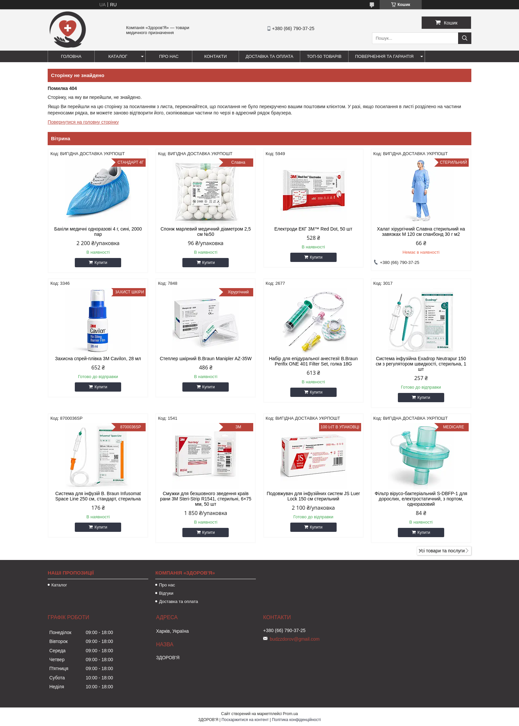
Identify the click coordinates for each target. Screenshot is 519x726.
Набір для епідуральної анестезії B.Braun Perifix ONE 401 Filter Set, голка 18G (313, 361)
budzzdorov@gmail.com (294, 639)
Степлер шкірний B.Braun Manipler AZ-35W (206, 358)
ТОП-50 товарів (324, 56)
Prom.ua (290, 713)
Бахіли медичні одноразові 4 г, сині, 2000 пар (98, 231)
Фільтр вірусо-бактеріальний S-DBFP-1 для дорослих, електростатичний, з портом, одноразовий (421, 499)
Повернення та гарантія (384, 56)
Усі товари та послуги (442, 550)
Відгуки (166, 593)
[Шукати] (464, 38)
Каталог (117, 56)
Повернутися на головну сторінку (83, 122)
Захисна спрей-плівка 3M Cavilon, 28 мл (98, 358)
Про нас (169, 56)
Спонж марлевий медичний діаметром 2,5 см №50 (206, 231)
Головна (71, 56)
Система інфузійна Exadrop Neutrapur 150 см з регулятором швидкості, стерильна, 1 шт (421, 364)
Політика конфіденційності (296, 719)
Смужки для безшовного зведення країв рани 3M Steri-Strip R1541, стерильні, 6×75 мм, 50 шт (205, 499)
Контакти (215, 56)
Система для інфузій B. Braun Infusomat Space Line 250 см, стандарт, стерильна (98, 496)
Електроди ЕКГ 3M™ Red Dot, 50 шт (313, 229)
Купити (100, 262)
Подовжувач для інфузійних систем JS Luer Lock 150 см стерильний (313, 496)
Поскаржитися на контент (244, 719)
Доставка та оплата (269, 56)
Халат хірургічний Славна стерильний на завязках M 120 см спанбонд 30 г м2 (421, 231)
